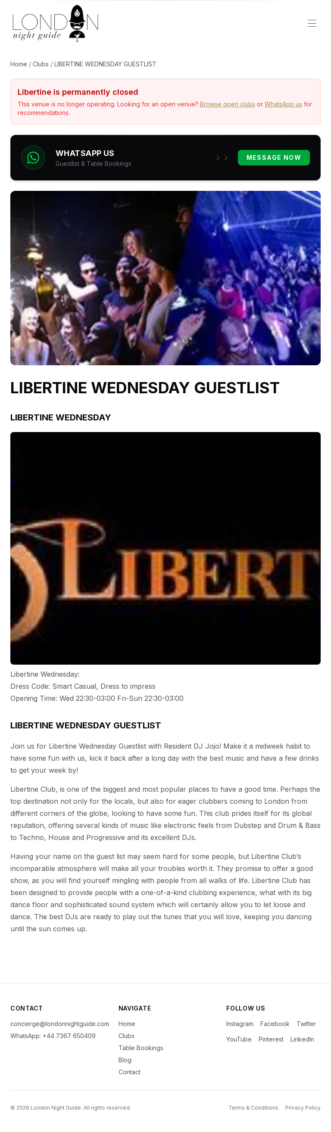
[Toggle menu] (312, 23)
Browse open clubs (227, 104)
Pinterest (271, 1039)
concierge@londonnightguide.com (57, 1023)
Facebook (275, 1023)
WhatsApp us (283, 104)
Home (18, 64)
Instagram (239, 1023)
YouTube (239, 1039)
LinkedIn (302, 1039)
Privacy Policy (303, 1107)
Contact (130, 1072)
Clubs (41, 64)
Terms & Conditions (253, 1107)
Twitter (306, 1023)
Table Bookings (141, 1047)
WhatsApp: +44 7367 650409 (53, 1035)
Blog (125, 1060)
